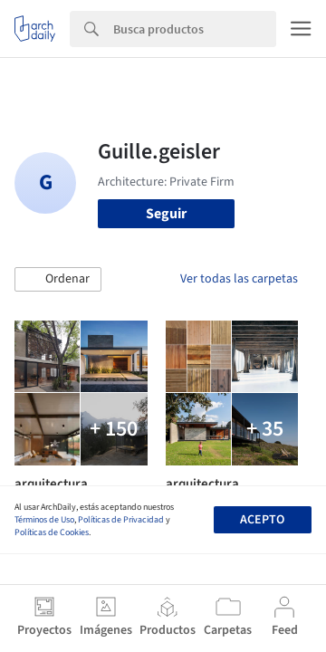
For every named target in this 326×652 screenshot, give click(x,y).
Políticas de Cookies (51, 532)
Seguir (166, 214)
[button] (57, 279)
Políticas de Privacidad (121, 519)
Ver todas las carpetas (239, 279)
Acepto (262, 520)
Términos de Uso (44, 519)
